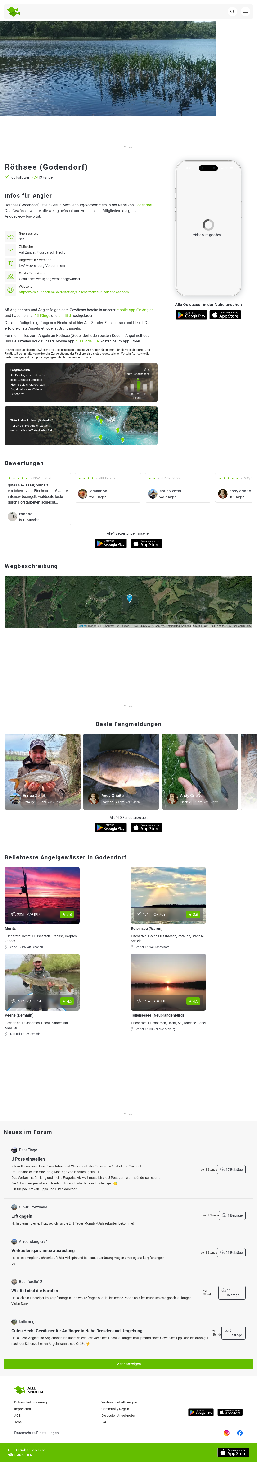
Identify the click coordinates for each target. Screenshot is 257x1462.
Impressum (22, 1409)
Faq (104, 1422)
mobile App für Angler (134, 310)
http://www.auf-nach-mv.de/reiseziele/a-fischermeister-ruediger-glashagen (74, 292)
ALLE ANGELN (87, 341)
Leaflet (82, 626)
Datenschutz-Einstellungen (36, 1433)
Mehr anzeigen (128, 1364)
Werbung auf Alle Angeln (119, 1402)
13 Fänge (42, 315)
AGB (17, 1415)
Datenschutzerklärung (30, 1402)
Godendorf (144, 205)
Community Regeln (115, 1409)
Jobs (18, 1422)
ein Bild (65, 315)
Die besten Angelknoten (118, 1415)
